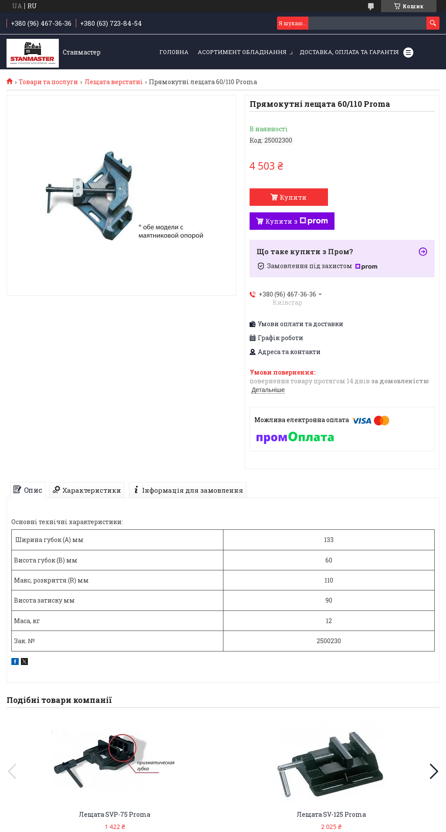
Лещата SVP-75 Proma (114, 814)
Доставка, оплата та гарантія (349, 52)
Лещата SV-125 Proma (331, 814)
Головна (174, 52)
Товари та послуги (48, 82)
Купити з (296, 221)
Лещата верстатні (113, 82)
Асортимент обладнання (242, 52)
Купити (293, 197)
